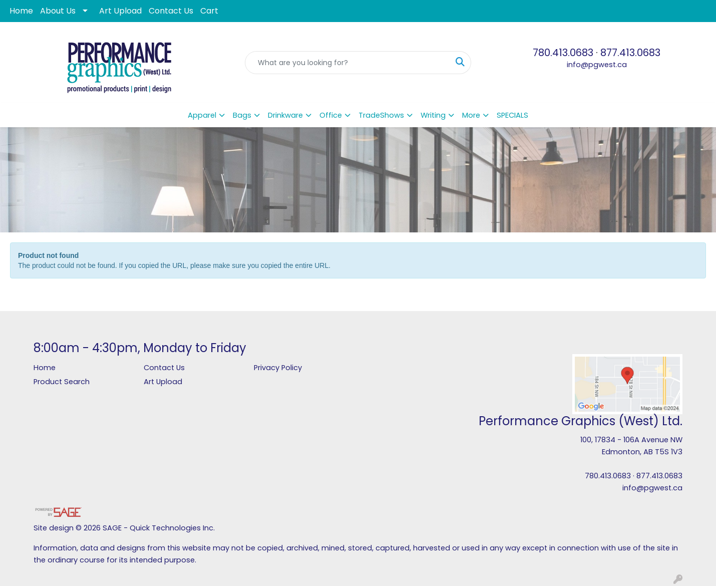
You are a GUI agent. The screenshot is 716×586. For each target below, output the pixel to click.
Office (330, 115)
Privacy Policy (278, 368)
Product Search (62, 382)
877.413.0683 (630, 53)
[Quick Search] (348, 62)
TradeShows (381, 115)
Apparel (202, 115)
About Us (58, 11)
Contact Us (171, 11)
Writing (433, 115)
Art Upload (120, 11)
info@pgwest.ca (597, 65)
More (471, 115)
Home (21, 11)
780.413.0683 (563, 53)
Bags (242, 115)
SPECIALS (512, 115)
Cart (209, 11)
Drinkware (285, 115)
